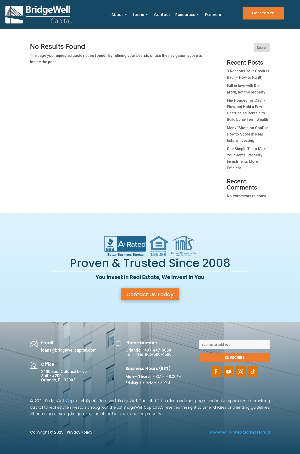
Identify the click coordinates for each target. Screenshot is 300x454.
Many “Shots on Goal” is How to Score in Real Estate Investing (247, 134)
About (117, 14)
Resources (185, 14)
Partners (213, 14)
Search (262, 48)
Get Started (263, 13)
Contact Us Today (150, 294)
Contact (162, 14)
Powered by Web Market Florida (240, 432)
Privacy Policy (79, 432)
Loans (138, 14)
